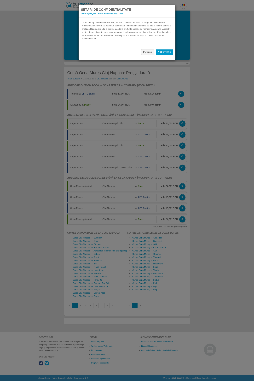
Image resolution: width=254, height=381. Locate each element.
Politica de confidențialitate (110, 13)
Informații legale (88, 13)
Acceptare (164, 52)
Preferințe (147, 52)
